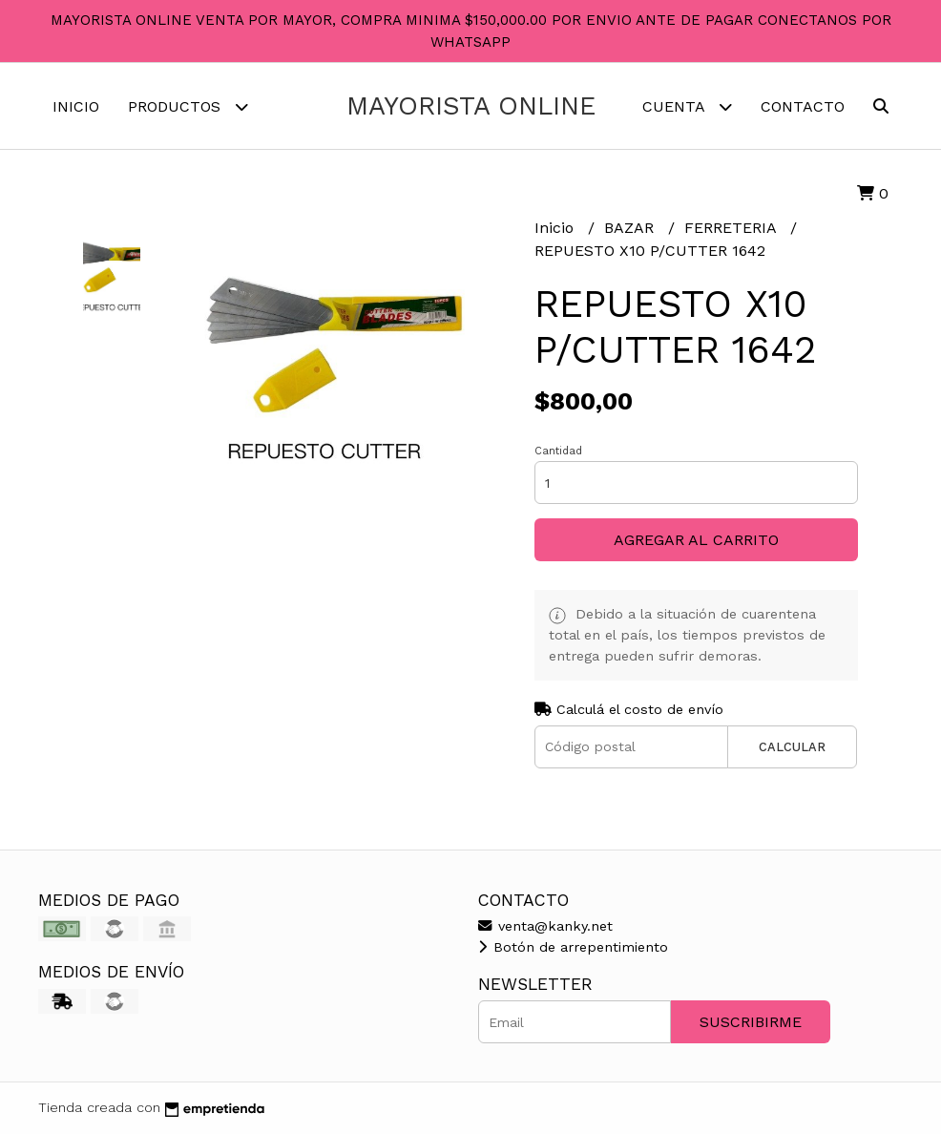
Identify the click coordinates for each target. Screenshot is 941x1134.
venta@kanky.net (545, 926)
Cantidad (558, 451)
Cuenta (687, 106)
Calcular (792, 747)
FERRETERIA (732, 228)
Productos (188, 106)
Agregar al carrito (696, 540)
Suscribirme (751, 1022)
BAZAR (631, 228)
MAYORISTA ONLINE (471, 106)
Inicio (75, 106)
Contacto (803, 106)
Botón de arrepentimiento (573, 947)
